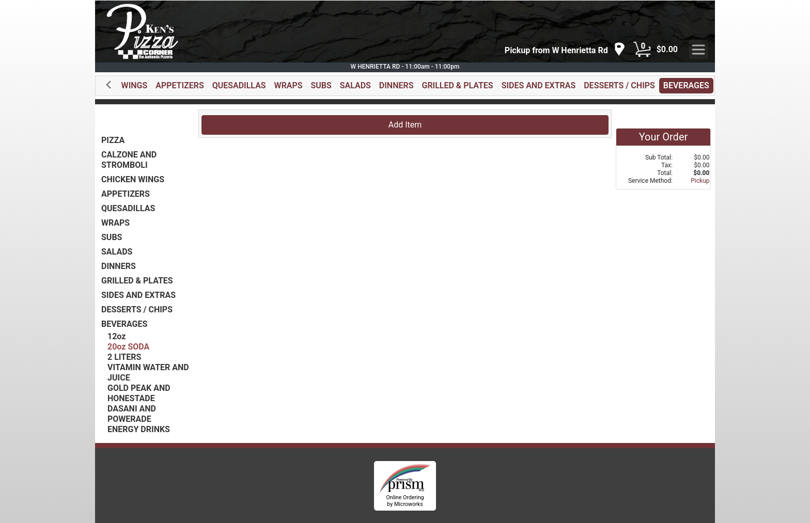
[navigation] (565, 50)
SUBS (321, 85)
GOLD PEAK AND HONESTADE (138, 393)
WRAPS (288, 85)
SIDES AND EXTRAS (539, 85)
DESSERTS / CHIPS (619, 85)
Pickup (700, 180)
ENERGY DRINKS (138, 429)
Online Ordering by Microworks (405, 501)
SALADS (355, 85)
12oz (116, 336)
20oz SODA (128, 347)
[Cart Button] (642, 49)
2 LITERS (124, 357)
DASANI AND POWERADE (131, 414)
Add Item (405, 125)
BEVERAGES (686, 85)
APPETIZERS (179, 85)
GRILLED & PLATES (457, 85)
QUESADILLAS (239, 85)
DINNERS (396, 85)
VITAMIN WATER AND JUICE (148, 372)
